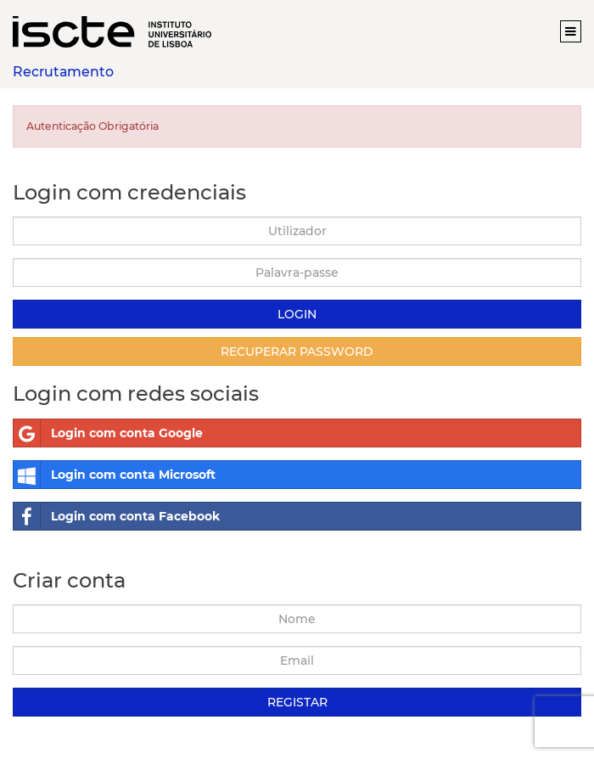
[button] (570, 31)
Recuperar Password (297, 351)
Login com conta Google (108, 433)
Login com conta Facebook (117, 516)
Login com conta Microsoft (115, 474)
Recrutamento (63, 72)
